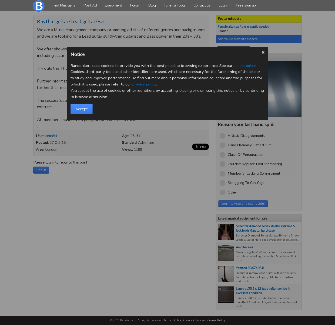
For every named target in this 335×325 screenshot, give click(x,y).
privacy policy (144, 84)
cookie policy (245, 65)
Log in (223, 5)
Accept (81, 109)
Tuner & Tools (175, 5)
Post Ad (90, 5)
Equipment (113, 5)
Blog (152, 5)
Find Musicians (63, 5)
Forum (135, 5)
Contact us (202, 5)
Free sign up (246, 5)
